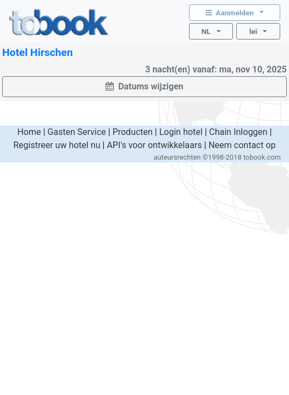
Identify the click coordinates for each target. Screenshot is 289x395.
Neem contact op (241, 145)
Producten (133, 132)
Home (29, 132)
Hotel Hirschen (37, 52)
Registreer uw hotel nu (56, 145)
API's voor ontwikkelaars (154, 145)
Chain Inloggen (238, 132)
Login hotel (181, 132)
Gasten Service (76, 132)
